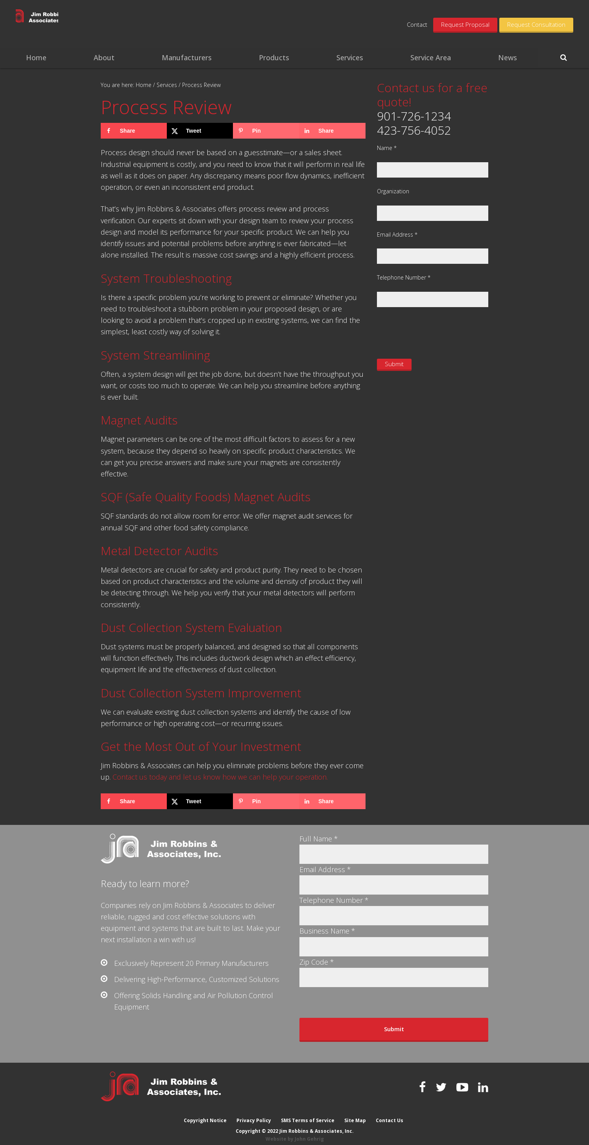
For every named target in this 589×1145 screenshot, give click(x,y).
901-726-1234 (414, 116)
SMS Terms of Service (307, 1114)
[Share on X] (200, 131)
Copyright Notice (204, 1114)
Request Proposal (465, 24)
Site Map (355, 1114)
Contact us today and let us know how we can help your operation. (220, 777)
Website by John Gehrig (295, 1133)
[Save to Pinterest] (266, 131)
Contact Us (390, 1114)
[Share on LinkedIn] (332, 131)
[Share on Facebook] (134, 131)
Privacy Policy (253, 1114)
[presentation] (437, 332)
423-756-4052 (414, 130)
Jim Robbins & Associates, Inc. (76, 23)
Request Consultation (536, 24)
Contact (417, 24)
